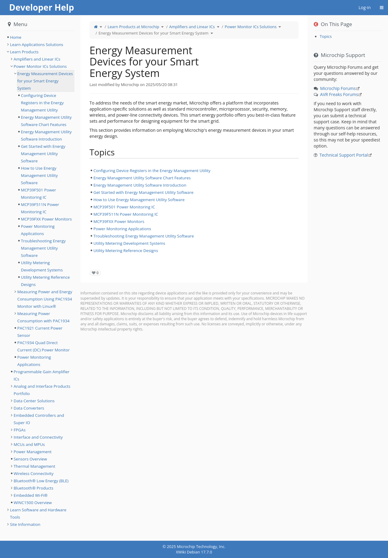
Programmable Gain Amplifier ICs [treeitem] (41, 375)
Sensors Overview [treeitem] (30, 459)
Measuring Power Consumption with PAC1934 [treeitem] (43, 317)
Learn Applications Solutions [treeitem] (36, 44)
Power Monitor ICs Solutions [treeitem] (40, 66)
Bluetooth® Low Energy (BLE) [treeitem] (41, 480)
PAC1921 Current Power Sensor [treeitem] (39, 331)
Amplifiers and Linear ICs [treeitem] (37, 59)
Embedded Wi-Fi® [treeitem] (31, 495)
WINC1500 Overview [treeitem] (33, 502)
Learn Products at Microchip (133, 26)
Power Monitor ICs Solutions (250, 26)
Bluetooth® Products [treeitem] (33, 488)
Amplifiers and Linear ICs (192, 26)
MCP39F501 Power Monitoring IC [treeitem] (124, 207)
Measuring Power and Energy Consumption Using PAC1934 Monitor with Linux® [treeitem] (44, 299)
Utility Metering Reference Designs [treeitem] (125, 250)
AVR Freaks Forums (339, 94)
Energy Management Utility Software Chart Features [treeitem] (142, 178)
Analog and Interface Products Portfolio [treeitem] (42, 390)
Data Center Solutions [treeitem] (34, 401)
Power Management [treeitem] (33, 451)
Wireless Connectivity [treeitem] (34, 473)
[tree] (194, 210)
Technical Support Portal (343, 155)
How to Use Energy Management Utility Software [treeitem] (139, 199)
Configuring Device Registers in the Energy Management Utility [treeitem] (151, 170)
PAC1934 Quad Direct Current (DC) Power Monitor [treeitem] (43, 346)
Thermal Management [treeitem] (34, 466)
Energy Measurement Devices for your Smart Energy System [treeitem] (45, 81)
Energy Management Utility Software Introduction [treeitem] (139, 185)
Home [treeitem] (16, 37)
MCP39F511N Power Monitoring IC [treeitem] (125, 214)
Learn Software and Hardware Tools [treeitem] (38, 513)
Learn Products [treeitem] (24, 52)
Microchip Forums (338, 88)
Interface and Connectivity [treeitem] (38, 437)
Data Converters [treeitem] (29, 408)
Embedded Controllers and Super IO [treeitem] (39, 419)
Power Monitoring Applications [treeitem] (122, 228)
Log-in (365, 7)
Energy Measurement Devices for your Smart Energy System (154, 33)
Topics (326, 36)
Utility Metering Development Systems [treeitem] (129, 243)
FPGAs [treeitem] (19, 430)
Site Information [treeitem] (25, 524)
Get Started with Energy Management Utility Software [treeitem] (143, 192)
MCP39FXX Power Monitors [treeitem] (118, 221)
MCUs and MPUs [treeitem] (29, 444)
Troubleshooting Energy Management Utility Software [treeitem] (143, 236)
